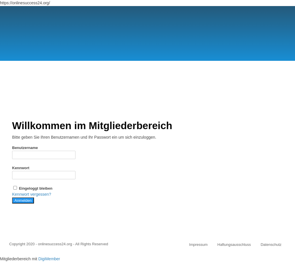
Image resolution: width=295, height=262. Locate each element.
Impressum (198, 244)
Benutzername (25, 148)
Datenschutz (271, 244)
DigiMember (49, 259)
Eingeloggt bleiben (32, 188)
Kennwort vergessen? (31, 194)
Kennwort (20, 168)
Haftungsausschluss (234, 244)
